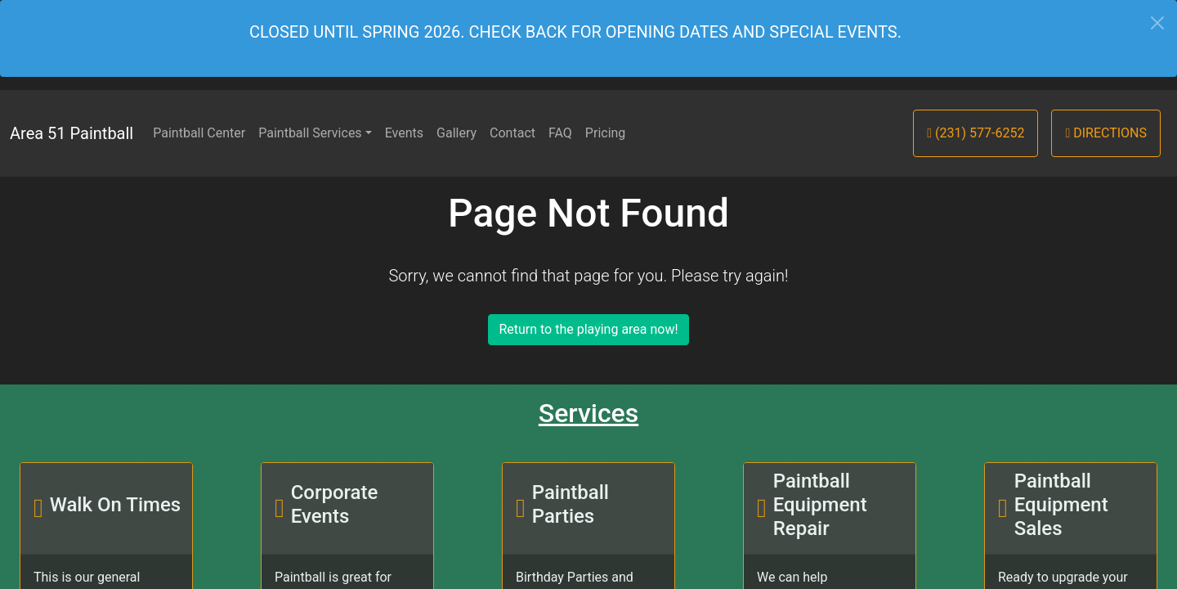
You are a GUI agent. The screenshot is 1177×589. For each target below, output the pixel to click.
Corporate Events (334, 504)
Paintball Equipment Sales (1061, 505)
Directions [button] (1106, 133)
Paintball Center (199, 133)
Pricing (605, 133)
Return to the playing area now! (588, 329)
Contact (512, 133)
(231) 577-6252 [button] (975, 133)
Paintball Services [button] (309, 133)
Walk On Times (115, 504)
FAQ (560, 133)
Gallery (456, 133)
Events (404, 133)
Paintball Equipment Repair (820, 505)
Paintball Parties (570, 504)
